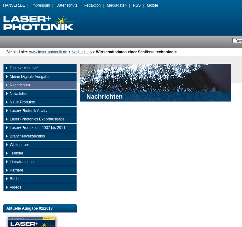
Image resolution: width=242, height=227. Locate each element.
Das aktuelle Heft (24, 68)
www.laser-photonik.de (48, 52)
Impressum (41, 5)
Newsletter (19, 93)
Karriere (16, 170)
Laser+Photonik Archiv (29, 110)
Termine (16, 153)
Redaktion (92, 5)
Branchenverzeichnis (27, 136)
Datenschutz (67, 5)
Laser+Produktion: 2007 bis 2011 (37, 127)
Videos (15, 187)
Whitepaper (19, 145)
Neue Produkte (22, 102)
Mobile (152, 5)
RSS (137, 5)
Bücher (16, 179)
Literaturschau (22, 162)
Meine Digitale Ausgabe (29, 76)
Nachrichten (82, 52)
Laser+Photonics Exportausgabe (37, 119)
